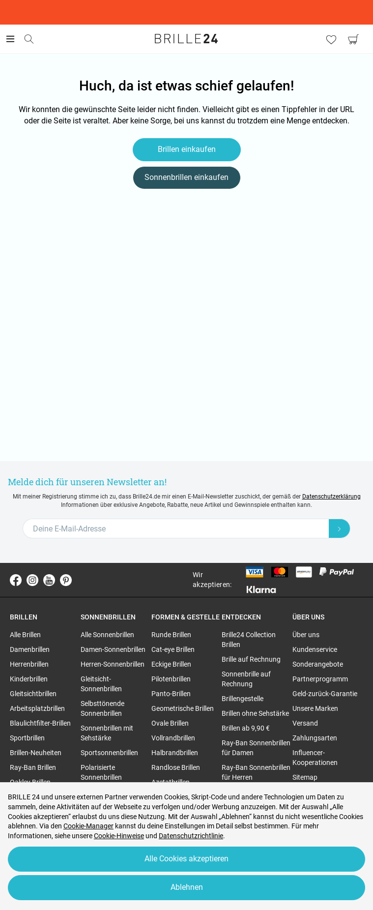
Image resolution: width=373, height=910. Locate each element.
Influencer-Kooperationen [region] (315, 757)
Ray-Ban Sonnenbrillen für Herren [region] (256, 772)
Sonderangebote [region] (317, 664)
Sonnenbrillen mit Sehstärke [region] (107, 733)
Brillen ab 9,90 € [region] (246, 728)
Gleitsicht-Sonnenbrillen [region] (101, 684)
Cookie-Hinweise (119, 836)
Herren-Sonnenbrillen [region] (112, 664)
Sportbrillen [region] (27, 738)
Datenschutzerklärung (331, 496)
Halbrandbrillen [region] (174, 753)
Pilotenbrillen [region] (171, 679)
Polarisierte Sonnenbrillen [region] (101, 772)
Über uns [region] (305, 635)
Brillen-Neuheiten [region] (35, 753)
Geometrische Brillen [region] (182, 708)
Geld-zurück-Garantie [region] (324, 694)
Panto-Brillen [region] (171, 694)
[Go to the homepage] (187, 39)
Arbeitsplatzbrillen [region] (37, 708)
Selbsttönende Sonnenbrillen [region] (102, 708)
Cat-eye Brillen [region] (173, 649)
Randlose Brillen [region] (175, 767)
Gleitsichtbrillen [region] (33, 694)
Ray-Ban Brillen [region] (33, 767)
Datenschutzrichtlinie (191, 836)
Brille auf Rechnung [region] (251, 659)
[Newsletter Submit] (339, 528)
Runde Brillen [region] (171, 635)
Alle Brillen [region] (25, 635)
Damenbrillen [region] (30, 649)
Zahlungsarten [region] (314, 738)
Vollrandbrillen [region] (173, 738)
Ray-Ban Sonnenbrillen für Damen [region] (256, 748)
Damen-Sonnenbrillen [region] (113, 649)
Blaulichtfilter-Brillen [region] (40, 723)
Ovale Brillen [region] (170, 723)
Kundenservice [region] (314, 649)
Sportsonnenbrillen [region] (109, 753)
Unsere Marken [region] (315, 708)
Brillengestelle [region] (242, 699)
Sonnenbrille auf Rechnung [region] (246, 679)
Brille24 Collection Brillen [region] (249, 639)
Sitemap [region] (304, 777)
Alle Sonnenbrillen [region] (107, 635)
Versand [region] (305, 723)
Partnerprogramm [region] (320, 679)
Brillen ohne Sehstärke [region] (255, 713)
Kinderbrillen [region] (29, 679)
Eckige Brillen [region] (171, 664)
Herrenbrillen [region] (29, 664)
